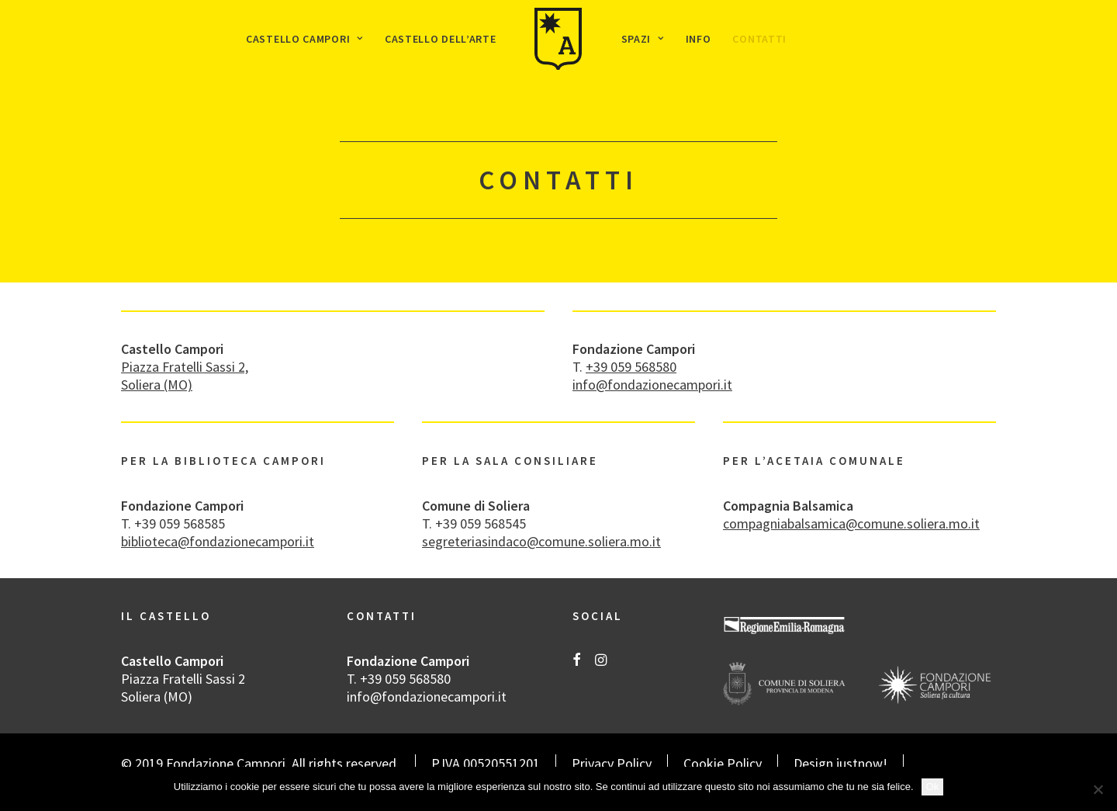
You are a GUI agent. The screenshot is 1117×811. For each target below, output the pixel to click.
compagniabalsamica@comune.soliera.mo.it (851, 523)
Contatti (759, 39)
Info (698, 39)
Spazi (642, 39)
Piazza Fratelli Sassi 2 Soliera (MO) (183, 687)
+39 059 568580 (631, 367)
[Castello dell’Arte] (558, 39)
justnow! (861, 763)
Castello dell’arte (440, 39)
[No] (1097, 789)
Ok (932, 786)
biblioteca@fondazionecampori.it (217, 541)
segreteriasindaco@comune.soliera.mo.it (541, 541)
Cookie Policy (722, 763)
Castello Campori (304, 39)
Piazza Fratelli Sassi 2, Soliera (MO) (184, 375)
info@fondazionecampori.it (652, 384)
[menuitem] (304, 39)
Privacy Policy (612, 763)
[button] (576, 661)
